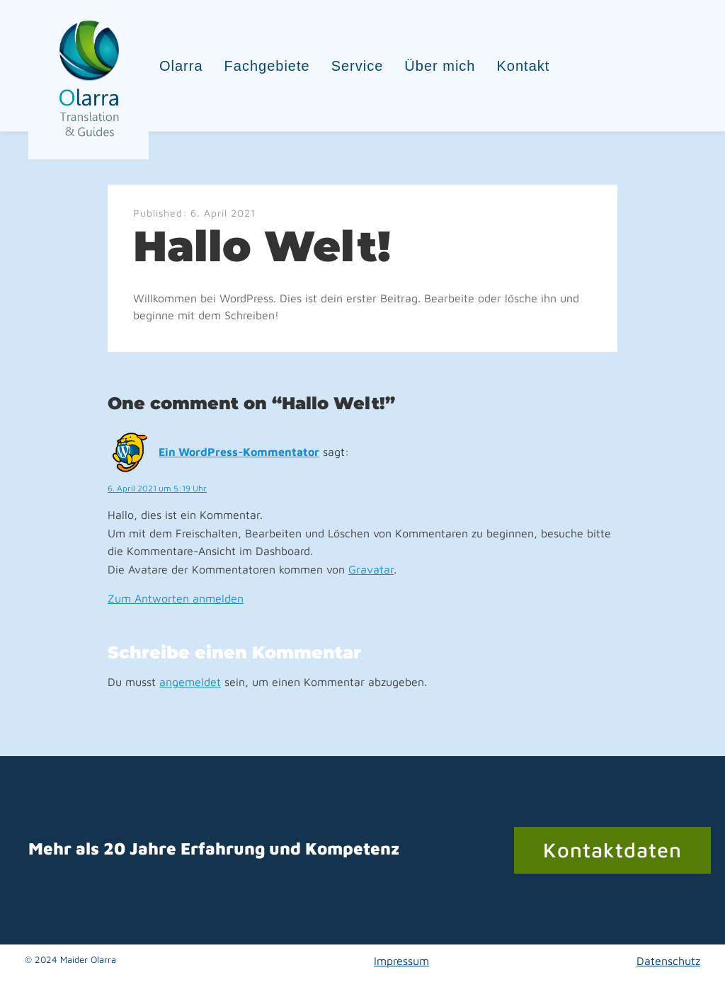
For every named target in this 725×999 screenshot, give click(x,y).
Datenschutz (668, 960)
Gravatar (371, 569)
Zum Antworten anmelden (176, 598)
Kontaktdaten (612, 850)
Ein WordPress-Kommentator (239, 451)
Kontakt (523, 66)
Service (357, 66)
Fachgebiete (267, 66)
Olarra (181, 66)
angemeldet (190, 681)
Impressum (401, 960)
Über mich (439, 66)
